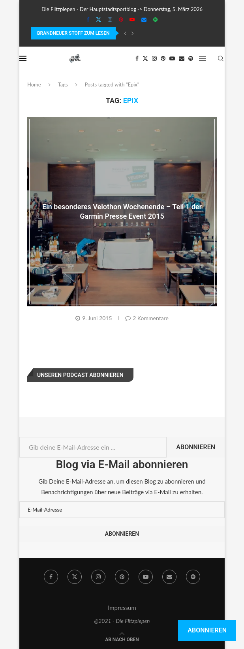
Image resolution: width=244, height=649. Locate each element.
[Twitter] (98, 19)
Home (34, 84)
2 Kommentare (147, 318)
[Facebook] (87, 19)
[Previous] (125, 33)
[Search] (221, 58)
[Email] (143, 19)
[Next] (133, 33)
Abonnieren (195, 447)
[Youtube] (132, 19)
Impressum (122, 607)
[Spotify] (155, 19)
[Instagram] (110, 19)
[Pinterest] (121, 19)
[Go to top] (122, 638)
